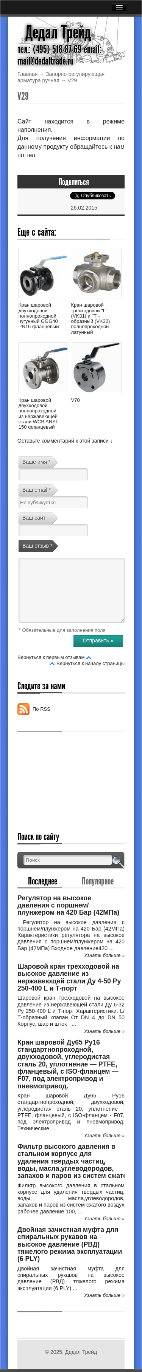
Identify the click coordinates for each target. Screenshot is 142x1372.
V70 (75, 400)
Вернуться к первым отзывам (50, 657)
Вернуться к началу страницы (90, 663)
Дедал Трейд (58, 32)
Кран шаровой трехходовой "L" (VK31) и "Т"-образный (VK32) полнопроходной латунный (90, 318)
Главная (27, 74)
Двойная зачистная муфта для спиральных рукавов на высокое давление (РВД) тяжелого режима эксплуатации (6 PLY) (69, 1244)
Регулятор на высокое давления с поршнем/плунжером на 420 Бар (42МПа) (68, 905)
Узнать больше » (104, 955)
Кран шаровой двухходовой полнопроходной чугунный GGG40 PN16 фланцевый (39, 315)
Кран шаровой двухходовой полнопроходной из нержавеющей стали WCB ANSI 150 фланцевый (38, 413)
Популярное (98, 881)
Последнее (42, 881)
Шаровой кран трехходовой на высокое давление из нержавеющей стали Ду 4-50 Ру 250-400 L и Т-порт (69, 977)
